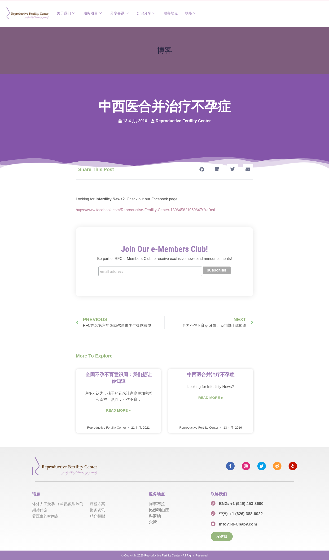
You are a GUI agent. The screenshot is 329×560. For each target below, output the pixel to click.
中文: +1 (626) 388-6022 (241, 513)
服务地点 (171, 13)
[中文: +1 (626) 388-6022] (213, 513)
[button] (202, 169)
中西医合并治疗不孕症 (210, 374)
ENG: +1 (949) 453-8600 (241, 503)
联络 (190, 13)
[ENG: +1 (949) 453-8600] (213, 502)
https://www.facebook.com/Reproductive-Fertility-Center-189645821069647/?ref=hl (145, 210)
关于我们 (66, 13)
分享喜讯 (119, 13)
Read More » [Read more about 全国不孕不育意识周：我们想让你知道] (118, 410)
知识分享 (146, 13)
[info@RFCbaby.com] (213, 523)
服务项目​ (92, 13)
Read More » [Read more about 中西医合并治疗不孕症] (210, 397)
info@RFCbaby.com (238, 524)
